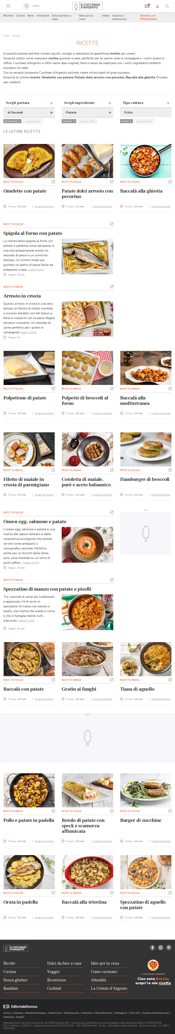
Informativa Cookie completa (122, 1025)
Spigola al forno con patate (32, 233)
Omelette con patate (24, 191)
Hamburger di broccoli (145, 479)
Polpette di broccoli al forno (85, 400)
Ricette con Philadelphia (148, 17)
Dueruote (18, 1013)
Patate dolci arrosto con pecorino (87, 194)
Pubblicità (8, 1017)
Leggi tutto (36, 270)
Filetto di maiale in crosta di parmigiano (26, 482)
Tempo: (17, 206)
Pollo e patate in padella (28, 820)
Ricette (8, 16)
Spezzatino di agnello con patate (143, 905)
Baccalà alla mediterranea (135, 400)
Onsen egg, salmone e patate (34, 521)
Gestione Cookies (148, 1025)
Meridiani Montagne (36, 1013)
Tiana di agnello (137, 689)
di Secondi (12, 121)
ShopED (20, 1017)
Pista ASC (135, 1013)
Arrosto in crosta (22, 296)
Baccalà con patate (23, 689)
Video (106, 16)
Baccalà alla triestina (84, 902)
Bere (31, 16)
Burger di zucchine (140, 820)
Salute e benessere (119, 17)
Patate (69, 121)
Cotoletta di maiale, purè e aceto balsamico (86, 482)
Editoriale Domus (104, 1013)
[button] (53, 181)
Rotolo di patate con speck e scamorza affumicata (83, 825)
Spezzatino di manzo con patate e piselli (47, 589)
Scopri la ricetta (44, 206)
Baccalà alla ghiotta (141, 191)
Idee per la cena (86, 17)
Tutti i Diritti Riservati (86, 1025)
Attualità (43, 16)
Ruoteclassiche (72, 1013)
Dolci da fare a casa (61, 17)
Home (6, 35)
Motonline (87, 1013)
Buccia (162, 978)
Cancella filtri (33, 121)
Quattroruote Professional (156, 1013)
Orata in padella (20, 902)
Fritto (126, 121)
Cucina (20, 16)
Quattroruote (55, 1013)
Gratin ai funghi (79, 689)
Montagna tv (121, 1013)
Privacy (102, 1025)
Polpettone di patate (24, 398)
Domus (7, 1013)
